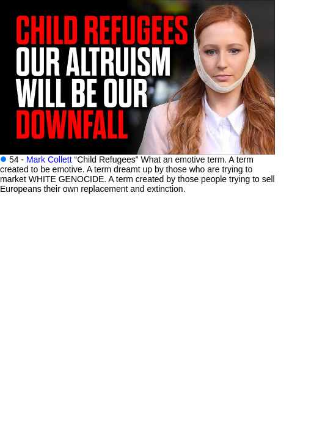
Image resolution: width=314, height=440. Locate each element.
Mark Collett (49, 159)
